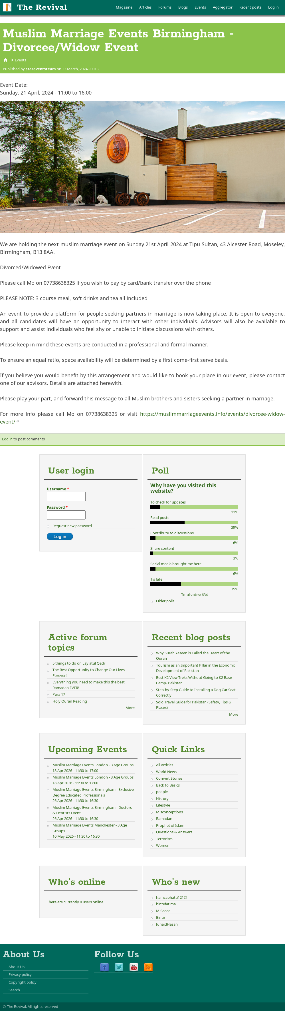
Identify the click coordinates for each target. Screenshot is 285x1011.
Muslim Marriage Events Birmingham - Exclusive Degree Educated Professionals (93, 792)
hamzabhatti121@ (171, 897)
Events (200, 7)
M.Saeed (163, 910)
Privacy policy (20, 974)
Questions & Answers (174, 832)
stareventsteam (41, 68)
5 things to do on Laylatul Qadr (78, 663)
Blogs (183, 7)
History (162, 798)
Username (58, 489)
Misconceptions (169, 812)
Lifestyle (163, 805)
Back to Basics (168, 785)
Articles (145, 7)
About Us (17, 966)
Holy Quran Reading (69, 701)
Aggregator (223, 7)
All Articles (164, 764)
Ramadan (164, 818)
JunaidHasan (167, 924)
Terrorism (164, 838)
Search (14, 989)
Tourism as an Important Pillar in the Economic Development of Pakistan (195, 668)
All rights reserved (43, 1006)
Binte (160, 917)
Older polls (165, 600)
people (162, 791)
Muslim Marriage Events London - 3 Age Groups (93, 764)
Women (162, 845)
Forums (164, 7)
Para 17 (58, 694)
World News (166, 771)
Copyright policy (23, 982)
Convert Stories (169, 778)
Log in (273, 7)
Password (57, 507)
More (130, 707)
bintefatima (166, 903)
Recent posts (250, 7)
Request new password (72, 525)
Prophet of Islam (170, 825)
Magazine (124, 7)
